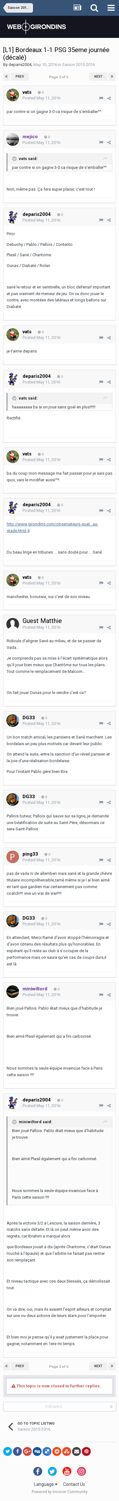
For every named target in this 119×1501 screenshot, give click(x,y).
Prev (20, 76)
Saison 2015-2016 (78, 64)
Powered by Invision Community (60, 1492)
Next (98, 76)
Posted (41, 98)
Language (45, 1484)
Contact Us (74, 1484)
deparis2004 (20, 64)
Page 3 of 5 (59, 77)
